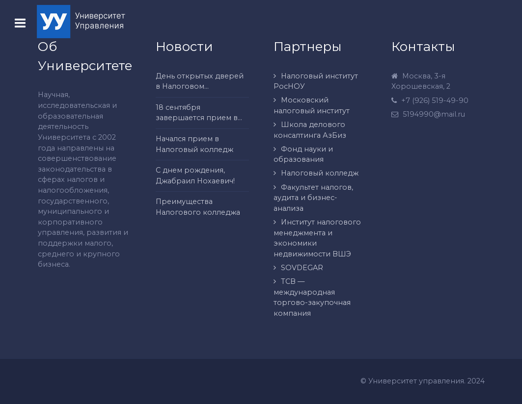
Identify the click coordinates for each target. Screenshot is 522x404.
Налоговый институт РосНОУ (316, 81)
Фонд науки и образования (303, 154)
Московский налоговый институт (312, 105)
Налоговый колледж (319, 173)
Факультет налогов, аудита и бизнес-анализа (313, 198)
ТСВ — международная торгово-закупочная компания (312, 297)
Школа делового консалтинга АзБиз (310, 130)
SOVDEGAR (302, 267)
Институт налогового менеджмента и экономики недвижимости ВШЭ (317, 238)
